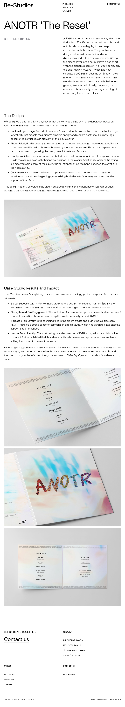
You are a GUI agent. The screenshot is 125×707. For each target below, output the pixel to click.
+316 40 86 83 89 (71, 655)
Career (66, 11)
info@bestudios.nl (73, 640)
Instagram (69, 674)
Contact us (113, 4)
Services (67, 7)
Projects (67, 4)
